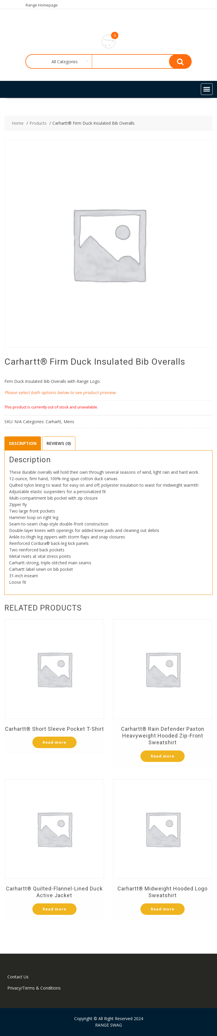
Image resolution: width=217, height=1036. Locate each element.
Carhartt (53, 421)
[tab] (23, 443)
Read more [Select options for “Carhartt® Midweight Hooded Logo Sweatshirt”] (162, 909)
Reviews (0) (59, 443)
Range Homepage (42, 5)
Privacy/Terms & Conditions (34, 988)
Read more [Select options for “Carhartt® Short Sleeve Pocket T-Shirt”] (54, 742)
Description (23, 443)
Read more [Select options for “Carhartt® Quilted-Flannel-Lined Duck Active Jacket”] (54, 909)
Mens (69, 421)
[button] (207, 89)
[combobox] (63, 62)
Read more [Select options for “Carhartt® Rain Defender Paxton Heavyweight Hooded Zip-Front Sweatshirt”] (162, 756)
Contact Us (18, 977)
